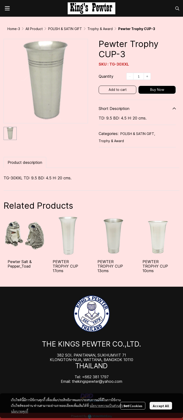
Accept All (161, 406)
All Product (34, 29)
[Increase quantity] (147, 76)
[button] (177, 8)
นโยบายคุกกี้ (19, 411)
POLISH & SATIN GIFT (65, 29)
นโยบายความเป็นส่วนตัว (106, 405)
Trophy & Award (100, 29)
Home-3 (13, 29)
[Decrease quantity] (130, 76)
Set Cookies (132, 406)
